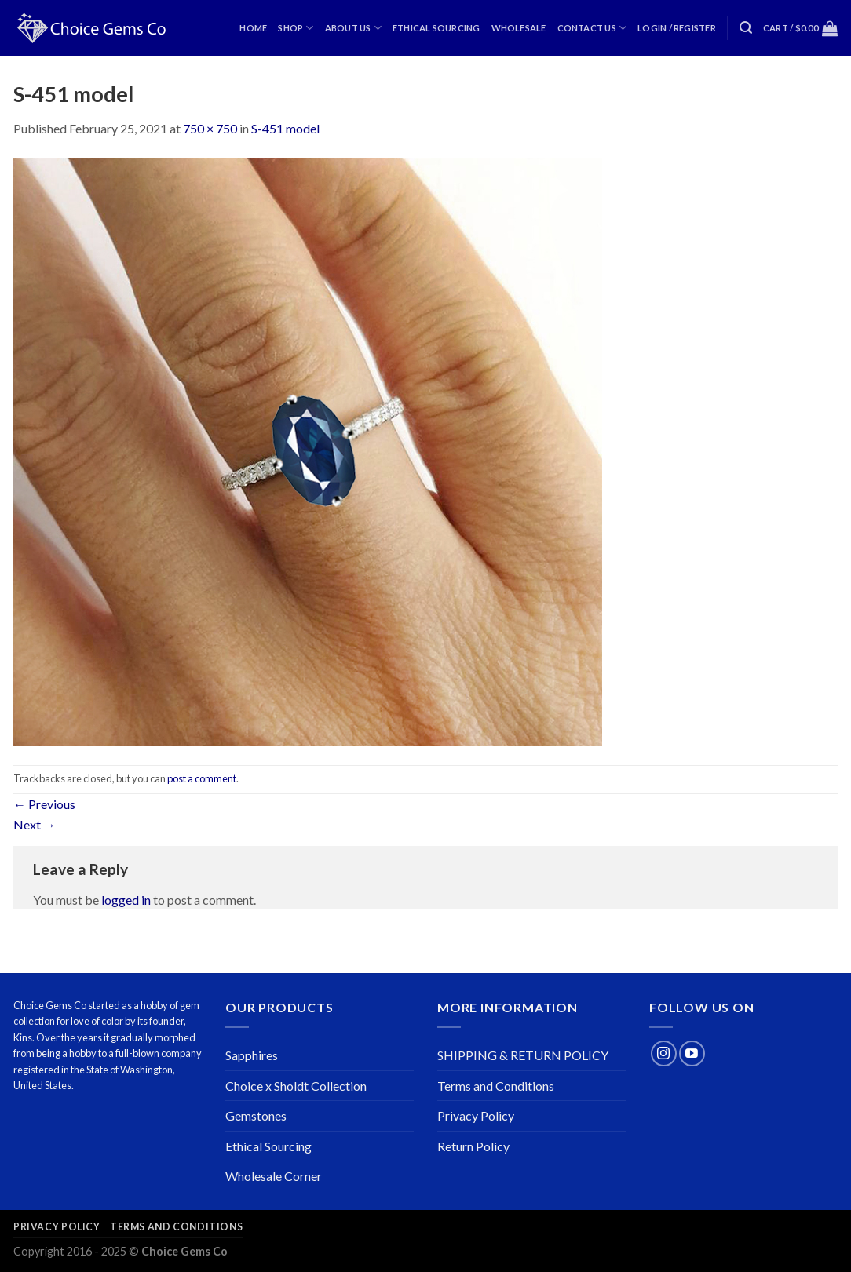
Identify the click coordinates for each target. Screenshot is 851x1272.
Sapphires (251, 1055)
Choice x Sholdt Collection (296, 1085)
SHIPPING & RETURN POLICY (522, 1055)
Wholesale (518, 28)
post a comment (201, 778)
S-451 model (285, 128)
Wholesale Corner (273, 1175)
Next (34, 824)
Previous (44, 803)
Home (253, 28)
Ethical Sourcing (436, 28)
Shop (295, 27)
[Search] (746, 28)
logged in (126, 899)
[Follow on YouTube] (692, 1053)
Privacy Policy (475, 1115)
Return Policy (473, 1146)
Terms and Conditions (495, 1085)
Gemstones (256, 1115)
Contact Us (592, 27)
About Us (353, 27)
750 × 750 (210, 128)
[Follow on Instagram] (664, 1053)
